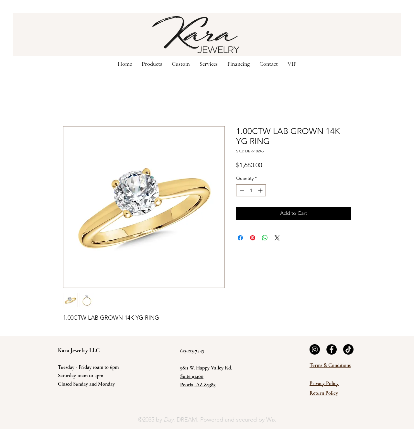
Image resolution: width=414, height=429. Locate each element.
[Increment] (261, 190)
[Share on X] (277, 238)
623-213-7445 (192, 350)
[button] (181, 63)
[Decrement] (241, 190)
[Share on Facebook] (240, 238)
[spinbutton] (251, 190)
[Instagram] (315, 349)
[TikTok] (348, 349)
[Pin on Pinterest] (252, 238)
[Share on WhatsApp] (265, 238)
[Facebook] (331, 349)
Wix (271, 419)
